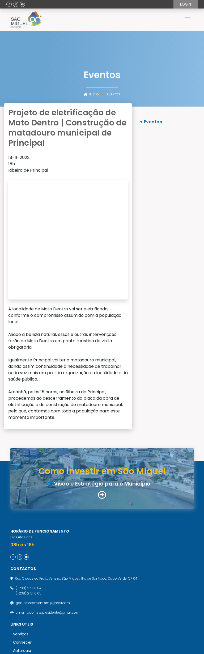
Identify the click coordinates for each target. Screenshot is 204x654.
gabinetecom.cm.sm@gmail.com (43, 522)
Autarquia (22, 569)
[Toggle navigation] (188, 20)
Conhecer (22, 561)
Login (185, 4)
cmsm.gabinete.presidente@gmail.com (47, 531)
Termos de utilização (29, 592)
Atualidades (24, 578)
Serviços (20, 553)
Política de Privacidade (31, 602)
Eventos (113, 94)
